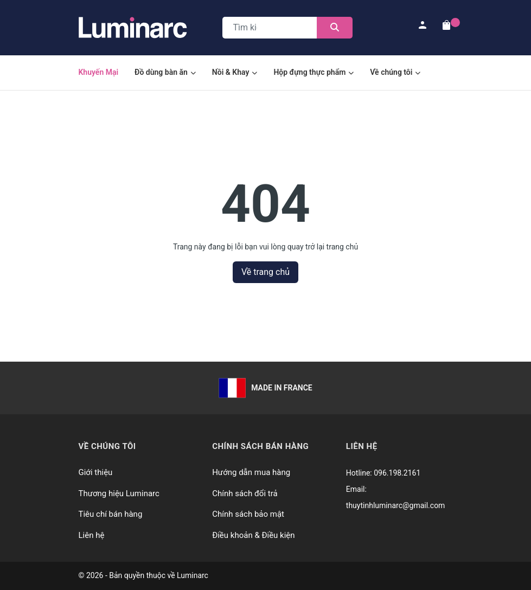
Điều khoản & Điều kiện (253, 535)
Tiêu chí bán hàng (111, 514)
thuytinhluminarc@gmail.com (395, 505)
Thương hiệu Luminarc (119, 493)
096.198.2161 (397, 473)
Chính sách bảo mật (248, 514)
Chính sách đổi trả (244, 493)
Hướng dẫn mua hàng (251, 472)
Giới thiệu (96, 472)
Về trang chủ (265, 272)
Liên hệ (92, 535)
